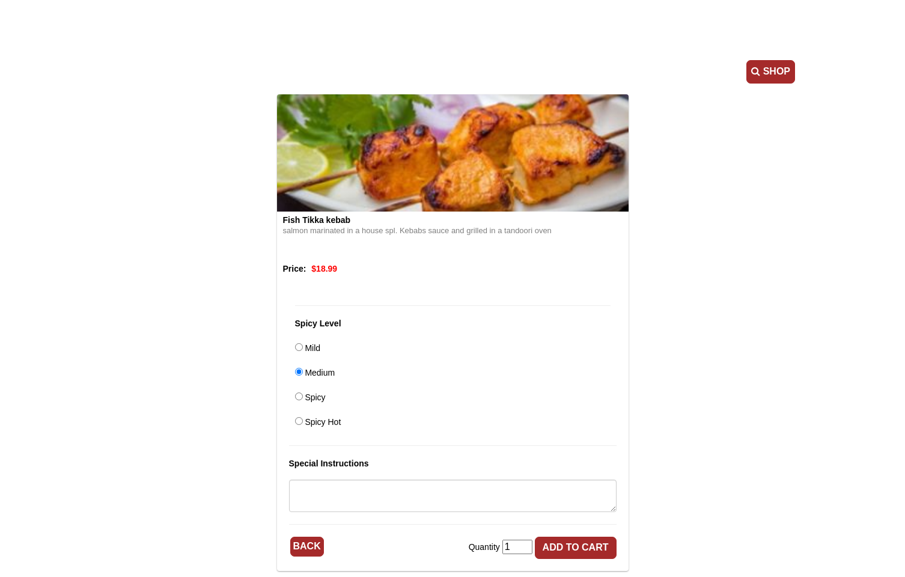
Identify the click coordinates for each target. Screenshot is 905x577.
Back (307, 546)
